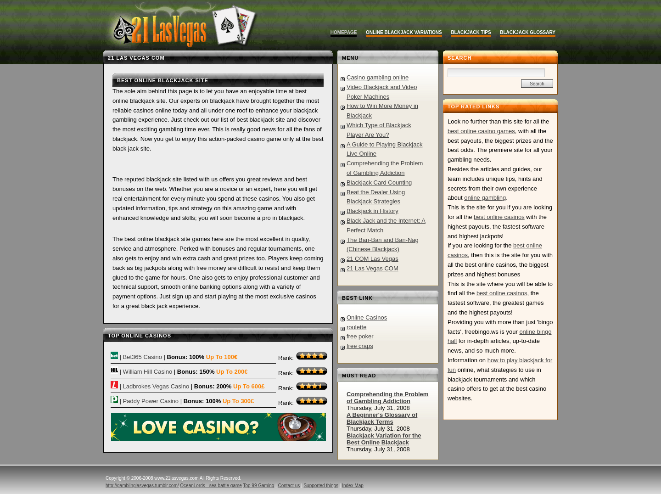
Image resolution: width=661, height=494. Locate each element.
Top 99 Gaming (258, 485)
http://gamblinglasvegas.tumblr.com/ (142, 485)
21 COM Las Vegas (372, 258)
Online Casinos (367, 317)
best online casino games (481, 131)
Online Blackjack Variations (404, 32)
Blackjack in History (372, 211)
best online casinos (499, 216)
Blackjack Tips (471, 32)
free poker (360, 336)
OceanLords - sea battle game (211, 485)
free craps (360, 345)
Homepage (343, 32)
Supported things (320, 485)
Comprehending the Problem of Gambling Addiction (387, 397)
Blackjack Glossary (527, 32)
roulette (356, 327)
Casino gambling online (378, 77)
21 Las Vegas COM (372, 268)
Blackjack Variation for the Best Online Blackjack (384, 439)
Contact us (289, 485)
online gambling (485, 197)
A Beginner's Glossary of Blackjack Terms (382, 418)
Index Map (353, 485)
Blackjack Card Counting (379, 182)
